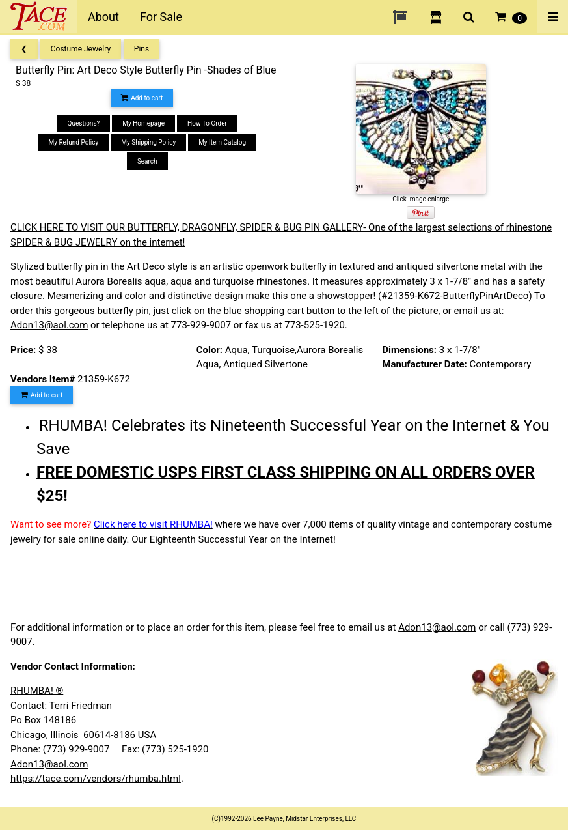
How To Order (207, 123)
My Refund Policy (73, 142)
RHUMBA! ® (36, 690)
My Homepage (143, 123)
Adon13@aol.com (49, 325)
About (103, 16)
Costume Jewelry (81, 48)
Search (147, 161)
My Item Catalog (222, 142)
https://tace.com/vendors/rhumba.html (95, 778)
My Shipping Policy (148, 142)
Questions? (84, 123)
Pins (141, 48)
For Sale (161, 16)
